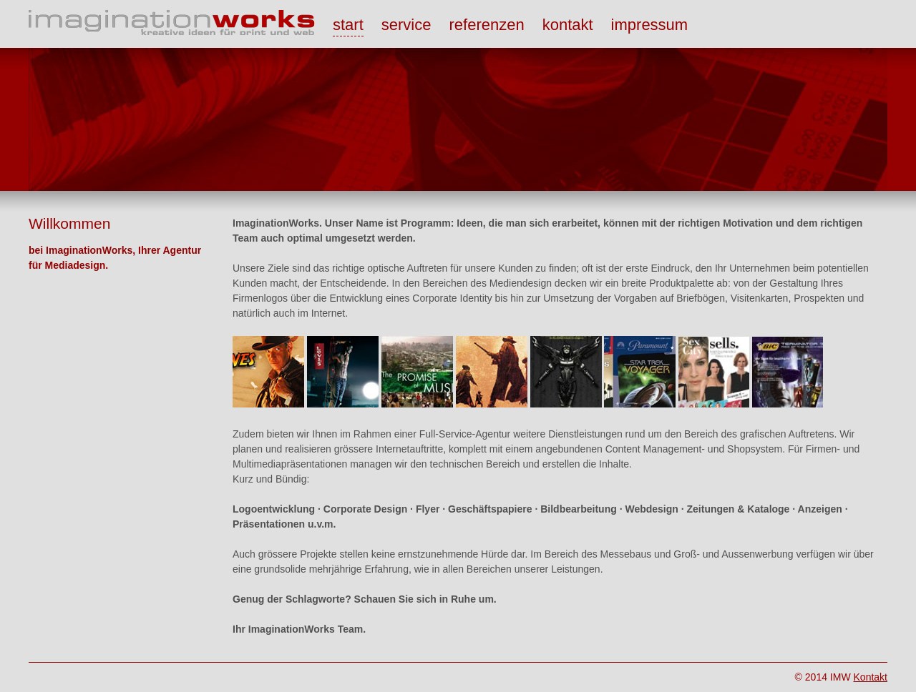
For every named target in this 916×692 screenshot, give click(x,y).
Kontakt (870, 677)
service (406, 25)
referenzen (486, 25)
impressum (649, 25)
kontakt (567, 25)
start (348, 25)
